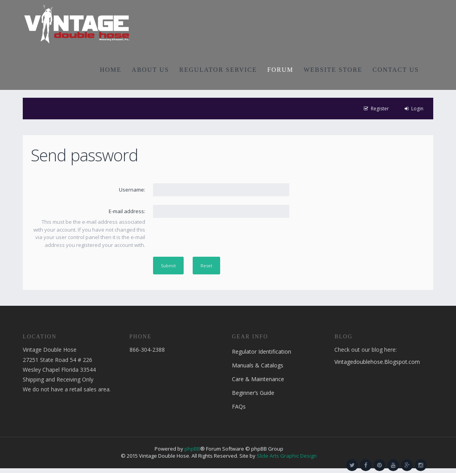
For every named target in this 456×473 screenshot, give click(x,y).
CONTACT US (395, 69)
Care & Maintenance (258, 379)
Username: (132, 189)
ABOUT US (150, 69)
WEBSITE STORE (333, 69)
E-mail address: (127, 211)
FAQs (239, 406)
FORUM (280, 69)
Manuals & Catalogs (257, 365)
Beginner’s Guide (253, 392)
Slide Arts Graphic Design (287, 455)
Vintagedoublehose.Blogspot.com (377, 361)
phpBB (192, 448)
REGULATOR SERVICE (218, 69)
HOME (111, 69)
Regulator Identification (261, 351)
